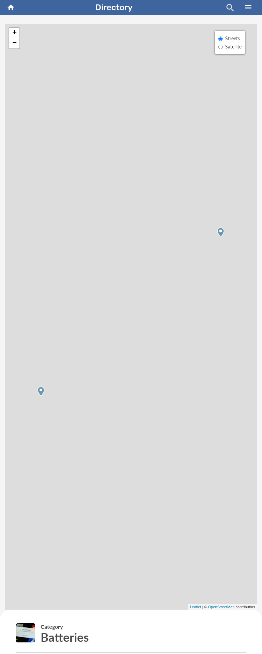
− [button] (14, 43)
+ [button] (14, 33)
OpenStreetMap (221, 607)
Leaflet (195, 607)
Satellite (233, 46)
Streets (232, 38)
